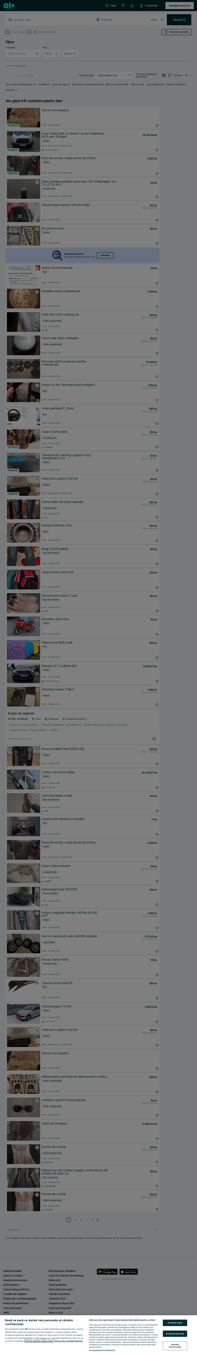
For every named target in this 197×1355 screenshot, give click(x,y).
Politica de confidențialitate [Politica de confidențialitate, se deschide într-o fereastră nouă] (68, 1341)
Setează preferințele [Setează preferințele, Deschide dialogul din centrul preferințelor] (175, 1345)
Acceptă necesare (175, 1333)
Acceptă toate (175, 1322)
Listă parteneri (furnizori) (102, 1350)
